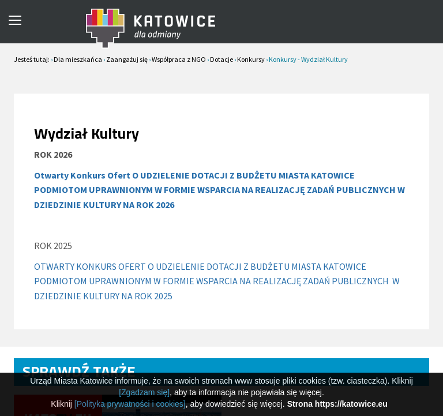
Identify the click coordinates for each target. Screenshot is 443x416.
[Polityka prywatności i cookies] (130, 403)
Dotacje (221, 59)
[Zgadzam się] (144, 392)
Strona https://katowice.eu (337, 403)
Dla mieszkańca (78, 59)
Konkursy (251, 59)
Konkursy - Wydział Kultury (308, 59)
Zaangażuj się (127, 59)
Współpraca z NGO (179, 59)
